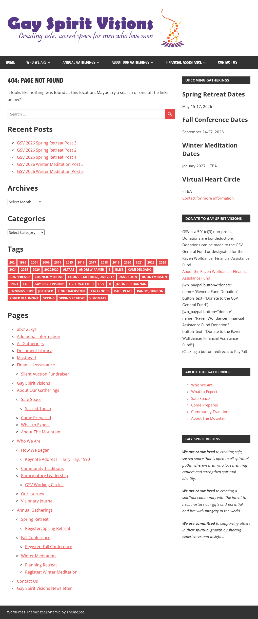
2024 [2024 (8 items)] (12, 269)
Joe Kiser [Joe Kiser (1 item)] (45, 291)
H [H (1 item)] (110, 284)
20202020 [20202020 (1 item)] (51, 269)
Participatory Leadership (44, 475)
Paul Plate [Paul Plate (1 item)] (123, 291)
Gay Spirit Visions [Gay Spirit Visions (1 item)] (50, 284)
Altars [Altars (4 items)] (68, 269)
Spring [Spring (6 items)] (49, 298)
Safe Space (31, 399)
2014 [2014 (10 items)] (57, 262)
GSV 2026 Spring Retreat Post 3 (46, 143)
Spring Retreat (35, 519)
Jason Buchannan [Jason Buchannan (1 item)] (131, 284)
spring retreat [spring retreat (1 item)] (72, 298)
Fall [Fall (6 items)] (26, 284)
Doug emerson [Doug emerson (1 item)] (154, 277)
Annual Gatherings (79, 62)
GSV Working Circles (44, 484)
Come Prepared (36, 417)
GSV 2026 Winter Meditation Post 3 (50, 164)
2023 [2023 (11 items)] (162, 262)
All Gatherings (30, 343)
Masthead (26, 358)
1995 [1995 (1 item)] (22, 262)
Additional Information (38, 336)
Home (10, 62)
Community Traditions (42, 468)
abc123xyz (27, 329)
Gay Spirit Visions (33, 383)
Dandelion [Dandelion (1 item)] (127, 277)
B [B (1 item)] (110, 269)
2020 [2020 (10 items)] (127, 262)
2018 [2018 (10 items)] (104, 262)
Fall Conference (35, 537)
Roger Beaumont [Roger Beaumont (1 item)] (23, 298)
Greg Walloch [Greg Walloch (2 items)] (81, 284)
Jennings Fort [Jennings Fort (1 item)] (21, 291)
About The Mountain (40, 432)
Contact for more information (208, 198)
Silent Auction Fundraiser (45, 374)
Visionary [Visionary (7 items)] (97, 298)
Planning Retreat (41, 565)
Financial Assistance (184, 62)
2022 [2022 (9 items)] (150, 262)
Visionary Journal (37, 501)
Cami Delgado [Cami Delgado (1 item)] (140, 269)
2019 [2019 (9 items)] (116, 262)
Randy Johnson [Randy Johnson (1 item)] (150, 291)
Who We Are (36, 62)
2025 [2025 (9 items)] (24, 269)
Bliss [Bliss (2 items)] (119, 269)
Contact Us (227, 62)
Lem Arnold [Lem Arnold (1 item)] (99, 291)
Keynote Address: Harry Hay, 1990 (57, 459)
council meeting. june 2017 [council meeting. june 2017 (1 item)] (91, 277)
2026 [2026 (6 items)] (36, 269)
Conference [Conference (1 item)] (19, 277)
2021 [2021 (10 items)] (139, 262)
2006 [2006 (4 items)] (46, 262)
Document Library (34, 350)
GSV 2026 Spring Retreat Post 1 (46, 157)
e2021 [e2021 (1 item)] (13, 284)
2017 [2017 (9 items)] (92, 262)
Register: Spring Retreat (47, 528)
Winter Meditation (38, 556)
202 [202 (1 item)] (12, 262)
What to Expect (35, 425)
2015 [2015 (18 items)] (69, 262)
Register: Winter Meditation (51, 572)
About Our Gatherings (130, 62)
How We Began (35, 450)
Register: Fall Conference (48, 546)
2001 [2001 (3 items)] (34, 262)
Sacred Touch (38, 408)
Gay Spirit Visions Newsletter (44, 588)
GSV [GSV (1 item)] (101, 284)
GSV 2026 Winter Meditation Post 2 (50, 171)
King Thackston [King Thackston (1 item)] (71, 291)
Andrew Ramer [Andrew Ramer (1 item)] (91, 269)
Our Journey (32, 494)
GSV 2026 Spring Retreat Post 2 (46, 150)
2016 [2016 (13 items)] (81, 262)
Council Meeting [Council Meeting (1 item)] (49, 277)
